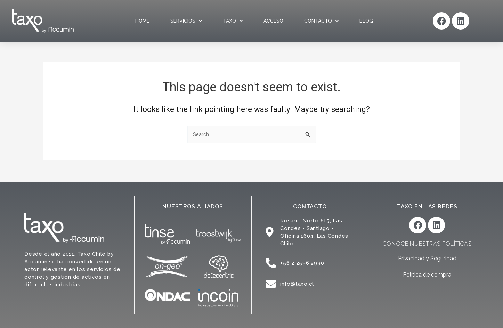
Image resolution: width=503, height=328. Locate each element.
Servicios (186, 21)
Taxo (233, 21)
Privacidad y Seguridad (427, 259)
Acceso (273, 21)
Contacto (321, 21)
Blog (366, 21)
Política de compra (427, 275)
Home (142, 21)
